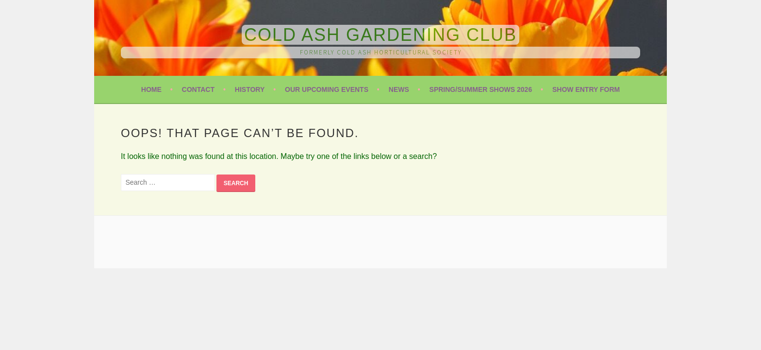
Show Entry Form (586, 89)
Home (151, 89)
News (399, 89)
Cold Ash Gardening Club (380, 35)
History (250, 89)
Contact (198, 89)
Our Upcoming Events (326, 89)
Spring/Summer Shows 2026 (481, 89)
